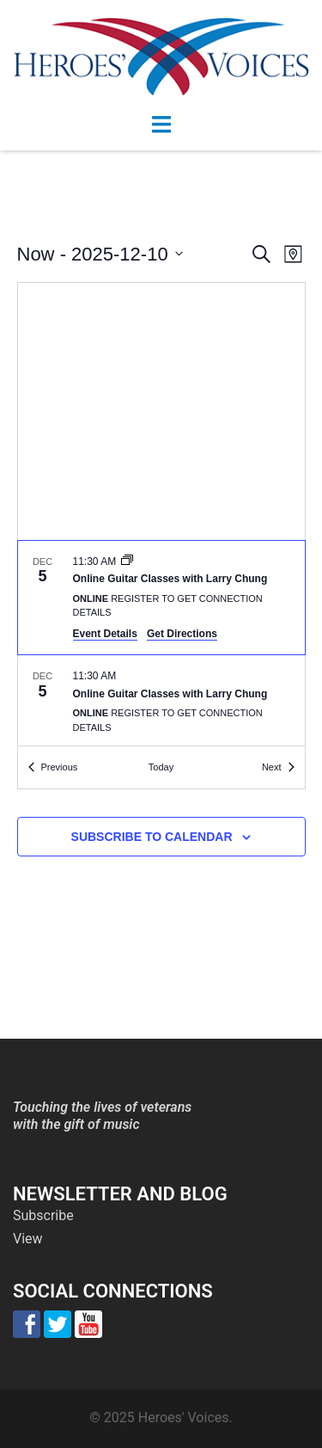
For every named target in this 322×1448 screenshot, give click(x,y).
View (28, 1238)
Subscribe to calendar (152, 837)
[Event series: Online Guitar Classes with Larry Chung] (127, 561)
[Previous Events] (53, 767)
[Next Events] (278, 767)
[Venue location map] (161, 411)
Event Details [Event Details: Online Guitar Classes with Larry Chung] (105, 634)
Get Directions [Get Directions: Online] (182, 634)
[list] (161, 643)
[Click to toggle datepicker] (100, 254)
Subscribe (43, 1215)
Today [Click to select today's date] (161, 767)
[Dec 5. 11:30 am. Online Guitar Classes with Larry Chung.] (161, 598)
